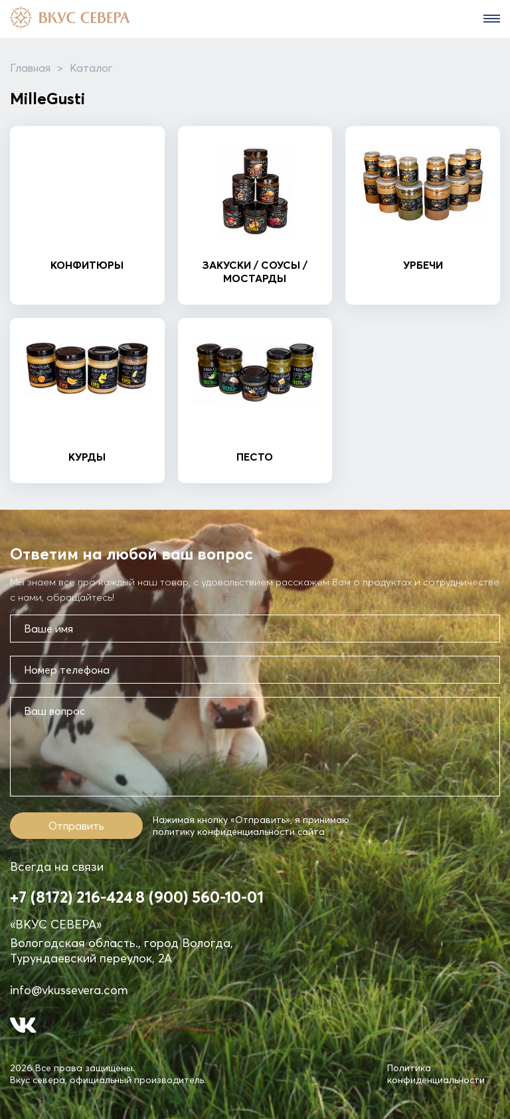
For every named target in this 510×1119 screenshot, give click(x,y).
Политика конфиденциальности (436, 1074)
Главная (30, 67)
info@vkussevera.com (69, 990)
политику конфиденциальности (224, 832)
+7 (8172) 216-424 (71, 897)
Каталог (91, 67)
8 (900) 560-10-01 (199, 897)
